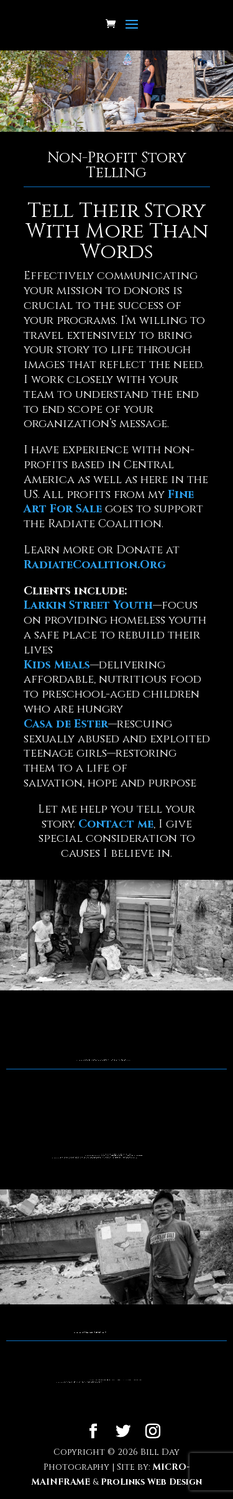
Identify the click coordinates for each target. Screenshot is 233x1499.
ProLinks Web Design (151, 1482)
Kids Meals (57, 665)
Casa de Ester (66, 724)
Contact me (115, 824)
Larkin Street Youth (88, 605)
